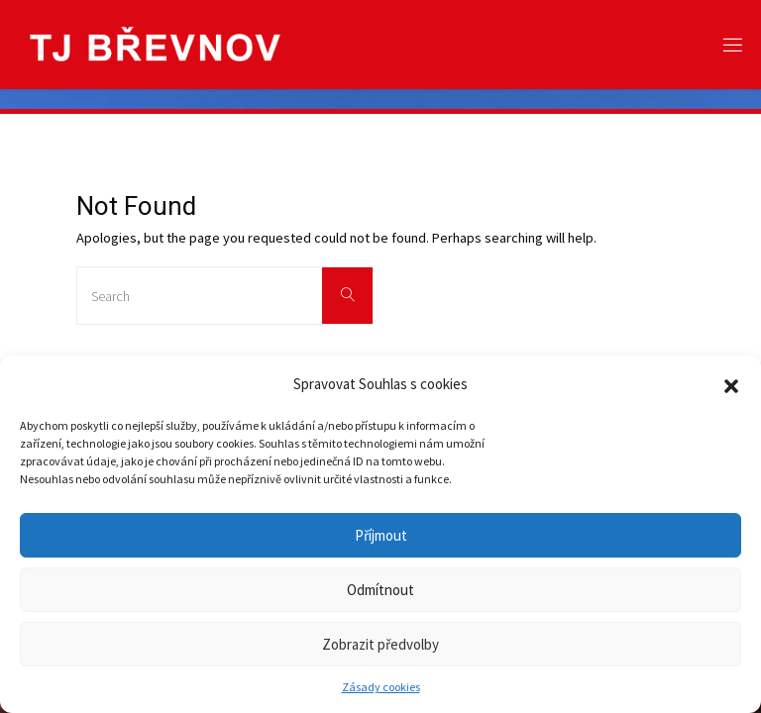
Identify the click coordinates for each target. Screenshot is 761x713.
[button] (731, 384)
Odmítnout (380, 589)
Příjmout (381, 535)
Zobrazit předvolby (380, 644)
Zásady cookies (381, 686)
